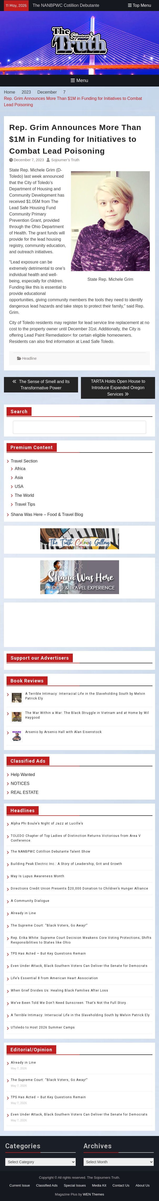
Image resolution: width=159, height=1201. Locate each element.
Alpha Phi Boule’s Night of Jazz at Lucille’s (47, 823)
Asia (19, 477)
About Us (143, 1185)
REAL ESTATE (25, 792)
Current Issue (19, 1185)
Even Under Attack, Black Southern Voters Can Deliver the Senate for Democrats (79, 966)
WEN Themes (93, 1194)
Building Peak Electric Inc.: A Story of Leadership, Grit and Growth (66, 864)
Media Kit (99, 1185)
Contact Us (120, 1185)
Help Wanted (23, 774)
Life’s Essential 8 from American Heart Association (54, 978)
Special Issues (75, 1185)
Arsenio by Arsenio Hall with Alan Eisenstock (63, 732)
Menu (79, 80)
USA (19, 486)
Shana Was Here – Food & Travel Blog (47, 514)
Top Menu (139, 5)
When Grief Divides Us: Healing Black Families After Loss (59, 990)
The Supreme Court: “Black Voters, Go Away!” (49, 925)
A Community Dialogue (30, 901)
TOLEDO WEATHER (79, 624)
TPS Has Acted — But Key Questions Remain (48, 953)
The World (24, 495)
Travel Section (24, 461)
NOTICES (20, 783)
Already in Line (23, 913)
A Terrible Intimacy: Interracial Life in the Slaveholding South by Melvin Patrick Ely (80, 1015)
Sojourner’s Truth (65, 160)
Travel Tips (25, 504)
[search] (75, 427)
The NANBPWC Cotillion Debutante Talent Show (50, 851)
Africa (20, 468)
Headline (29, 358)
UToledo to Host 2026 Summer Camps (43, 1027)
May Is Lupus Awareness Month (37, 876)
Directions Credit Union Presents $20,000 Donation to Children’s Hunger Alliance (79, 888)
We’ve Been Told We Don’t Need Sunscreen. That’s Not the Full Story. (69, 1003)
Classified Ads (47, 1185)
